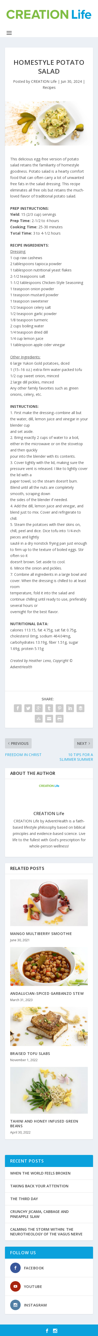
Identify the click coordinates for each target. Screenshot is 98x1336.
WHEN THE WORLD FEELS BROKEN (40, 1173)
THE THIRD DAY (24, 1198)
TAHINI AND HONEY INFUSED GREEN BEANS (44, 1123)
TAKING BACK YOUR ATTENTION (39, 1185)
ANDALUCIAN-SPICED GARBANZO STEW (47, 993)
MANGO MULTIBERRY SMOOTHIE (41, 933)
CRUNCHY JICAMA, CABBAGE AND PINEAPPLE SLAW (39, 1214)
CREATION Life (44, 81)
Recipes (49, 87)
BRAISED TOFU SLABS (30, 1053)
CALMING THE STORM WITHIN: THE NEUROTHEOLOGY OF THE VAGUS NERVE (46, 1231)
